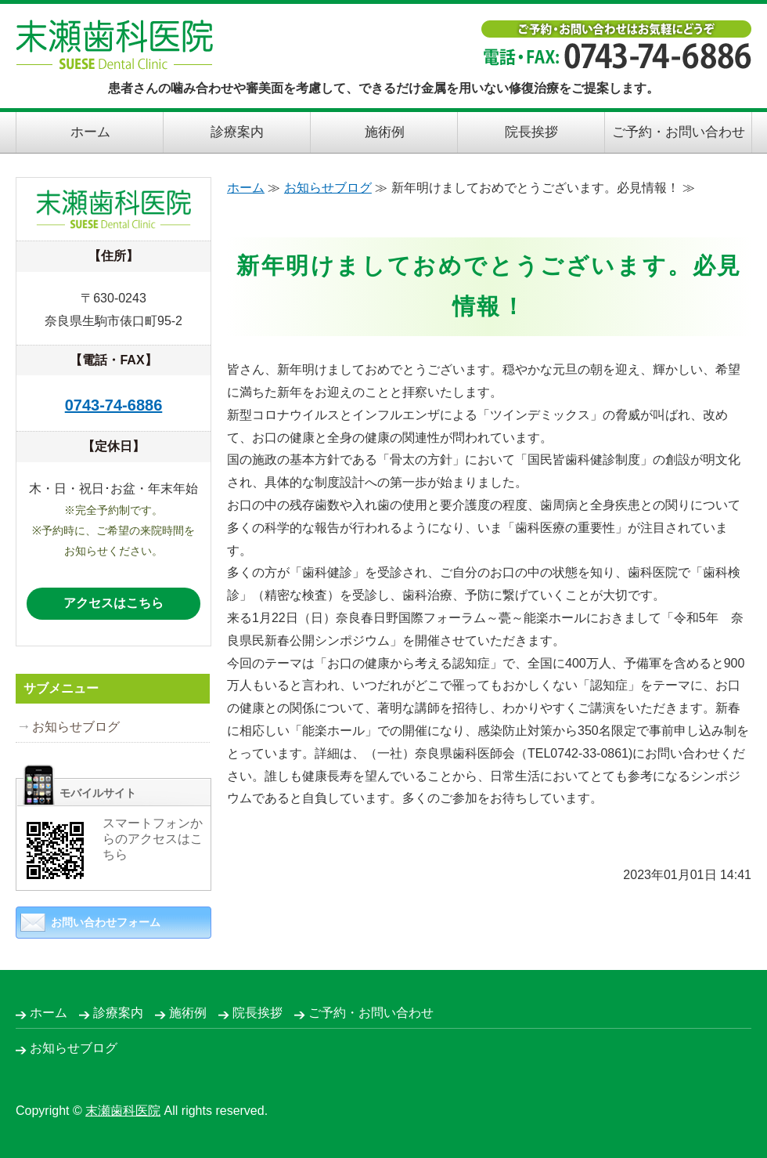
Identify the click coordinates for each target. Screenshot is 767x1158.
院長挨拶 (531, 132)
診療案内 (237, 132)
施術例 (385, 132)
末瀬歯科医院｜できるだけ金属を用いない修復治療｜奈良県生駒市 (114, 45)
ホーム (90, 132)
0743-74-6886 (114, 405)
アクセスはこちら (113, 603)
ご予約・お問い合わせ (678, 132)
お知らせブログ (328, 187)
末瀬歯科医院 (122, 1110)
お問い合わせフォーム (105, 922)
